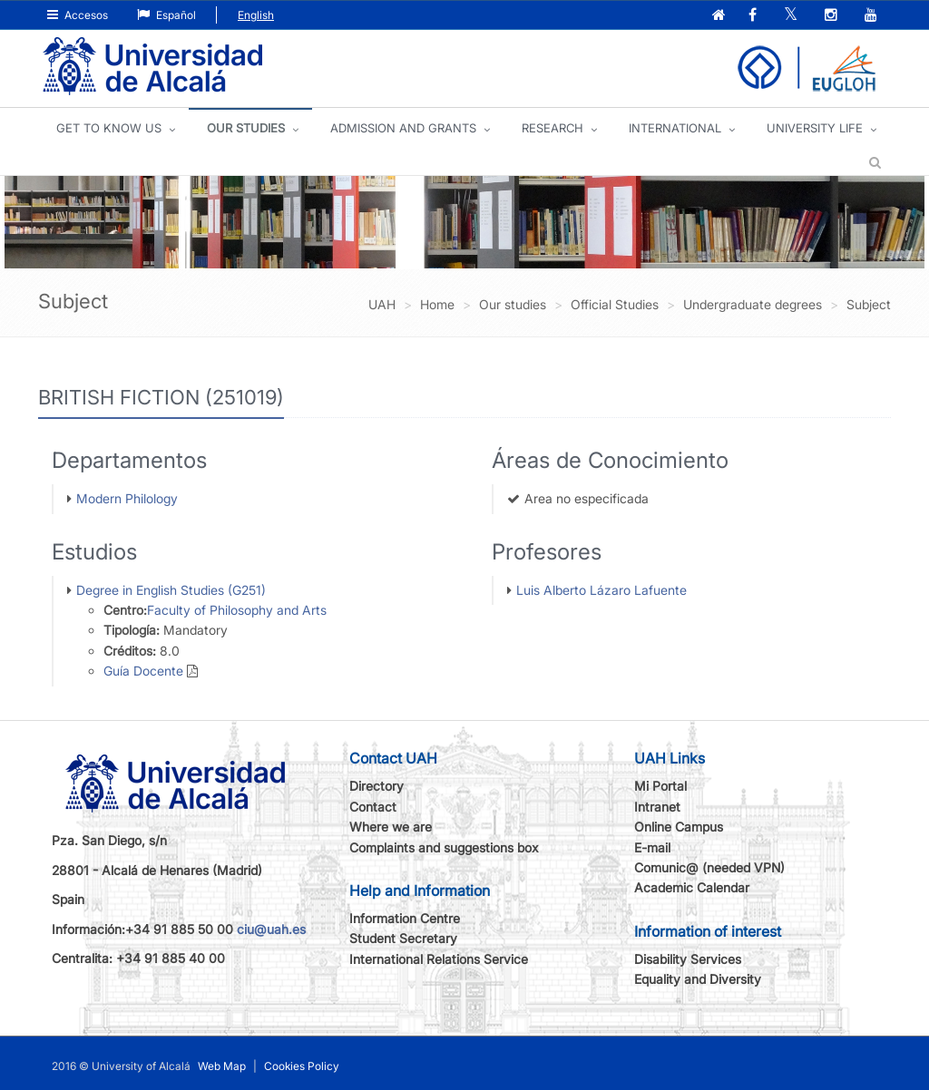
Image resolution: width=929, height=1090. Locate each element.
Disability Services (687, 959)
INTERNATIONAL (675, 128)
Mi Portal (660, 785)
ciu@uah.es (271, 929)
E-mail (652, 847)
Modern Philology (127, 498)
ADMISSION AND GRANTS (403, 128)
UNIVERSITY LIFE (815, 128)
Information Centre (404, 918)
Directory (376, 785)
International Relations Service (438, 959)
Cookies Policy (301, 1066)
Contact (372, 806)
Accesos (77, 15)
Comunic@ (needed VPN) (709, 867)
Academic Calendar (691, 887)
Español (166, 15)
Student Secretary (403, 938)
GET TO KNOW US (108, 128)
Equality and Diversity (697, 979)
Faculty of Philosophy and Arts (237, 610)
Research (552, 128)
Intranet (657, 806)
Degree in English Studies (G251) (171, 590)
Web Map (222, 1066)
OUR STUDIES (246, 128)
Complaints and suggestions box (444, 847)
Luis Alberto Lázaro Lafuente (601, 590)
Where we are (390, 826)
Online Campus (678, 826)
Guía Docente (143, 670)
